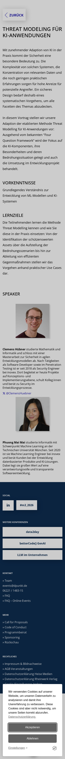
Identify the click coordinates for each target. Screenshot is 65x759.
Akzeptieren (32, 727)
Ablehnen (32, 738)
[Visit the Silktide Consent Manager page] (55, 748)
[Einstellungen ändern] (17, 748)
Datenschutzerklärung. (22, 716)
